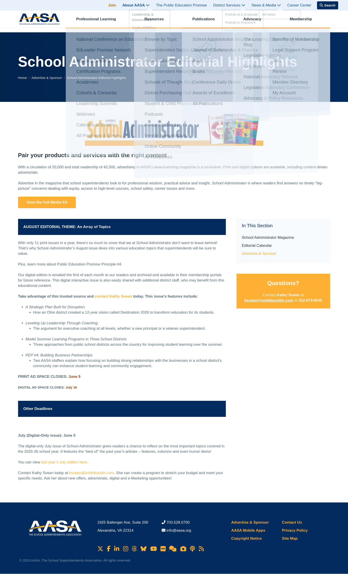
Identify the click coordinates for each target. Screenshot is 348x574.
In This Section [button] (257, 225)
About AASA (136, 5)
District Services (229, 5)
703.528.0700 (178, 522)
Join (112, 5)
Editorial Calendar (257, 245)
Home (23, 78)
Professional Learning (100, 21)
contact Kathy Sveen (113, 296)
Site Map (290, 538)
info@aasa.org (179, 530)
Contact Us (292, 522)
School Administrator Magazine (268, 237)
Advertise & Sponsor (47, 78)
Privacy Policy (295, 530)
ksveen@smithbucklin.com (91, 473)
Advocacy (256, 21)
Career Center (299, 5)
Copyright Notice (246, 538)
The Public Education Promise (181, 5)
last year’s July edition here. (64, 462)
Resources (158, 21)
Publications (207, 21)
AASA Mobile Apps (248, 530)
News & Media (266, 5)
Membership (304, 21)
